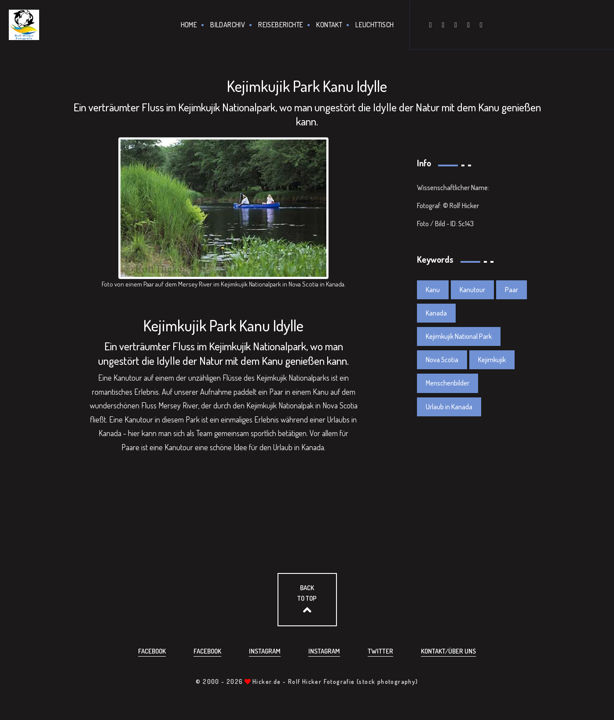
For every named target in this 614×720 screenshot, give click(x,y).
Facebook (152, 651)
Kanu (433, 289)
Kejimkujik (492, 359)
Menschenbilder (447, 382)
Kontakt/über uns (448, 651)
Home (189, 24)
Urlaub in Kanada (449, 406)
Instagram (265, 651)
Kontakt (329, 24)
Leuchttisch (374, 24)
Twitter (380, 651)
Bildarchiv (227, 24)
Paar (511, 289)
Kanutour (472, 289)
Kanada (436, 313)
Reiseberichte (280, 24)
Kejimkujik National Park (459, 336)
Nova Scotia (442, 359)
